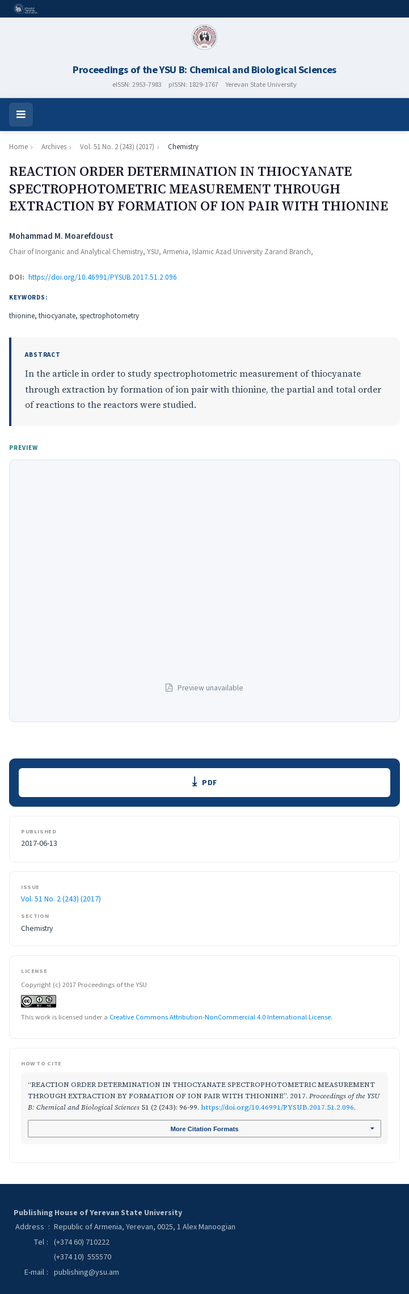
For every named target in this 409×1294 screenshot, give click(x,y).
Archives (53, 147)
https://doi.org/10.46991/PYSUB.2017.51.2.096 (102, 277)
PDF (210, 783)
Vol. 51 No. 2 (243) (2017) (117, 147)
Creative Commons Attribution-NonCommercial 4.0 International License (220, 1018)
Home (18, 147)
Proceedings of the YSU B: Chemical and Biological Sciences (204, 69)
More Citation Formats (204, 1131)
